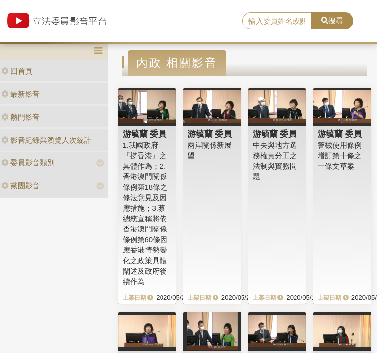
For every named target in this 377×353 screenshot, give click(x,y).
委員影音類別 (27, 162)
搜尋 (332, 20)
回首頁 (16, 71)
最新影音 (20, 94)
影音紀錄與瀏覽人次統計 (46, 140)
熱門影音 (20, 117)
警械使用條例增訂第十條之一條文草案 (340, 155)
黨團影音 (20, 185)
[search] (276, 21)
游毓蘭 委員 (145, 133)
